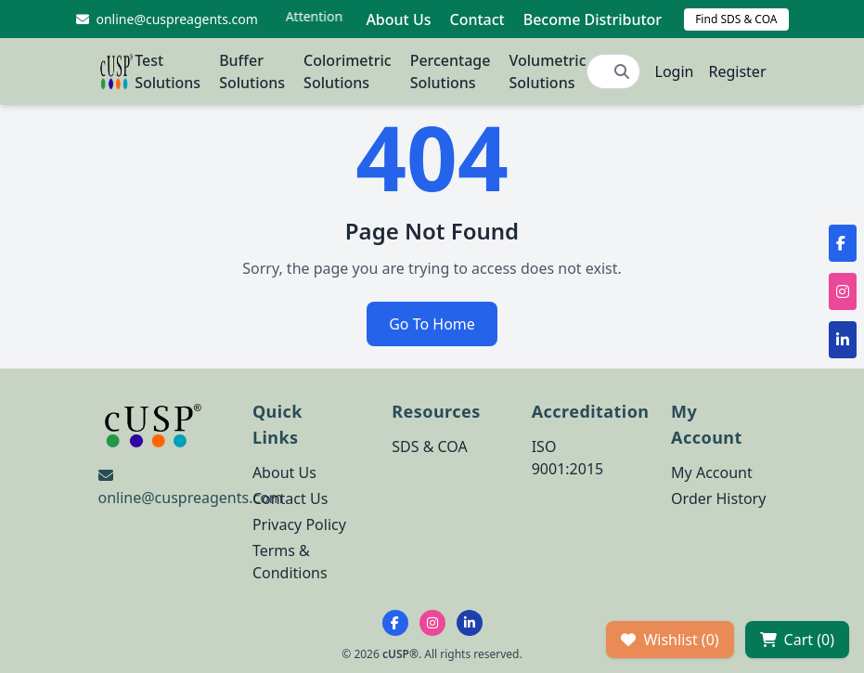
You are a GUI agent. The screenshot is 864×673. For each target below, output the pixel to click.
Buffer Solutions (252, 71)
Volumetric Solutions (547, 71)
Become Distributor (592, 19)
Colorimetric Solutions (347, 71)
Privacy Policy (299, 524)
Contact (476, 19)
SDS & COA (429, 446)
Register (737, 71)
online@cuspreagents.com (190, 497)
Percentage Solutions (450, 71)
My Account (712, 472)
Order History (718, 498)
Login (674, 71)
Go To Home (432, 324)
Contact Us (290, 498)
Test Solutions (167, 71)
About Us (398, 19)
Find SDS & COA (736, 19)
